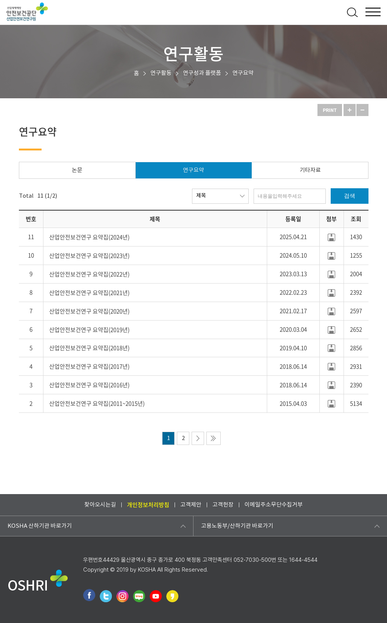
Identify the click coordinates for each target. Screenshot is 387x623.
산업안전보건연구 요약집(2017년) (89, 366)
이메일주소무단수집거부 (274, 505)
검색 (349, 195)
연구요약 (243, 73)
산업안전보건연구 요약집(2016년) (89, 385)
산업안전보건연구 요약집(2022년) (89, 274)
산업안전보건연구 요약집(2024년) (89, 237)
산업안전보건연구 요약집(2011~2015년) (97, 403)
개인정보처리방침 (148, 505)
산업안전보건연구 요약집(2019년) (89, 329)
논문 (77, 170)
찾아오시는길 (100, 505)
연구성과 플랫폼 (202, 73)
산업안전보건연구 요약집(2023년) (89, 255)
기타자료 (310, 170)
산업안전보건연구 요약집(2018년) (89, 348)
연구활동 (161, 73)
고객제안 (190, 505)
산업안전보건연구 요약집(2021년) (89, 292)
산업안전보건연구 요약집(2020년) (89, 311)
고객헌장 (223, 505)
